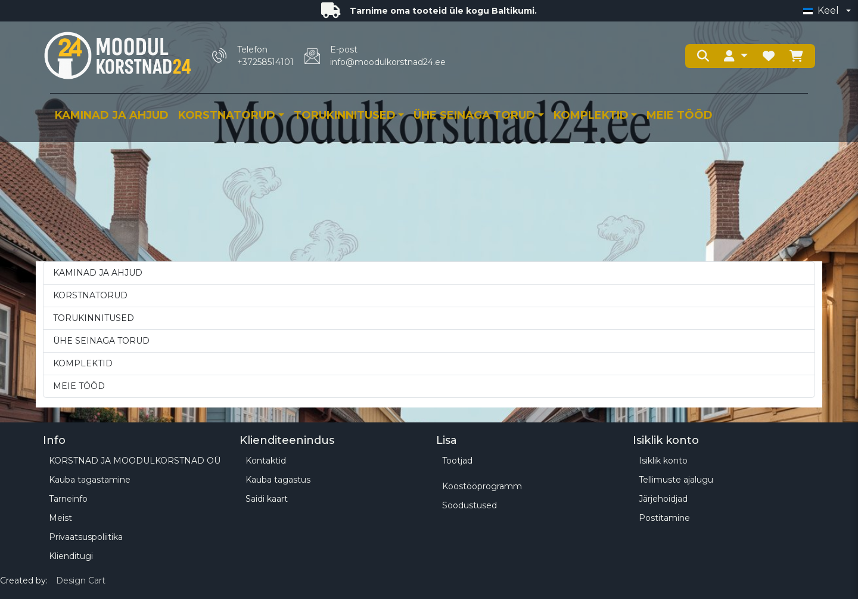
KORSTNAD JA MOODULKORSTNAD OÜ (134, 460)
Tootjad (457, 460)
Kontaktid (265, 460)
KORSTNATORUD (226, 115)
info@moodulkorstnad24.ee (388, 62)
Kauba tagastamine (89, 479)
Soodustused (469, 505)
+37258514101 (265, 62)
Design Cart (80, 580)
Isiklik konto (663, 460)
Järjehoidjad (663, 498)
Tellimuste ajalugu (676, 479)
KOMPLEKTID (591, 115)
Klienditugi (71, 556)
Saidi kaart (266, 498)
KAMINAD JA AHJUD (112, 115)
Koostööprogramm (482, 486)
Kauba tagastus (277, 479)
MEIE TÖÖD (679, 115)
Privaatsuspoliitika (86, 537)
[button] (736, 56)
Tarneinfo (68, 498)
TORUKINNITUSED (345, 115)
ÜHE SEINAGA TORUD (474, 115)
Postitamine (664, 517)
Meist (60, 517)
